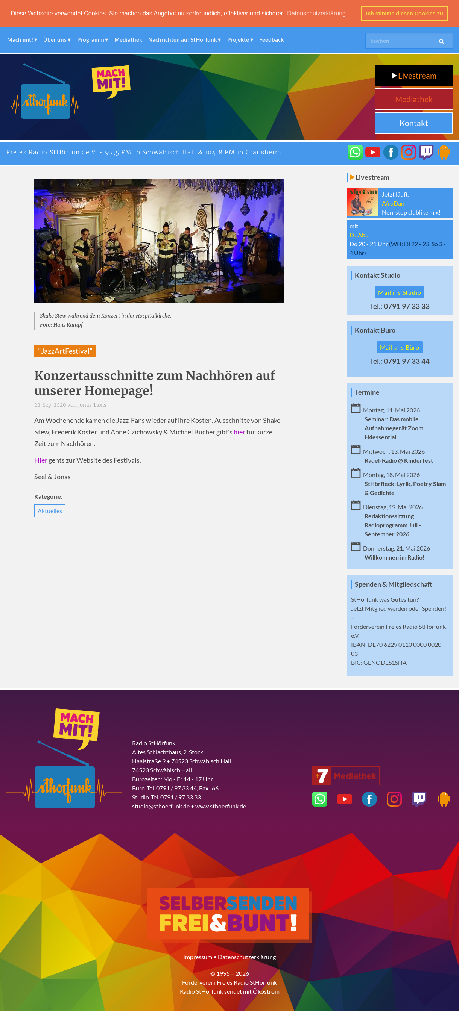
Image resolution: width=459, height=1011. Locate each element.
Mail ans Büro (399, 346)
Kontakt (414, 122)
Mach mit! (20, 39)
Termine (367, 392)
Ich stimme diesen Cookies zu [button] (404, 14)
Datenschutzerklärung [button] (316, 13)
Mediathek (128, 39)
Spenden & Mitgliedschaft (393, 584)
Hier (40, 460)
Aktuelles (50, 510)
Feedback (271, 39)
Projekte (238, 39)
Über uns (55, 39)
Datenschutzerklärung (247, 956)
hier (239, 432)
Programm (90, 39)
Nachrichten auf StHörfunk (182, 39)
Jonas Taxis (92, 405)
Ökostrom (266, 991)
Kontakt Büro (375, 330)
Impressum (197, 956)
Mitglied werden (386, 608)
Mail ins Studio (399, 292)
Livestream (414, 75)
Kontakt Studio (377, 275)
